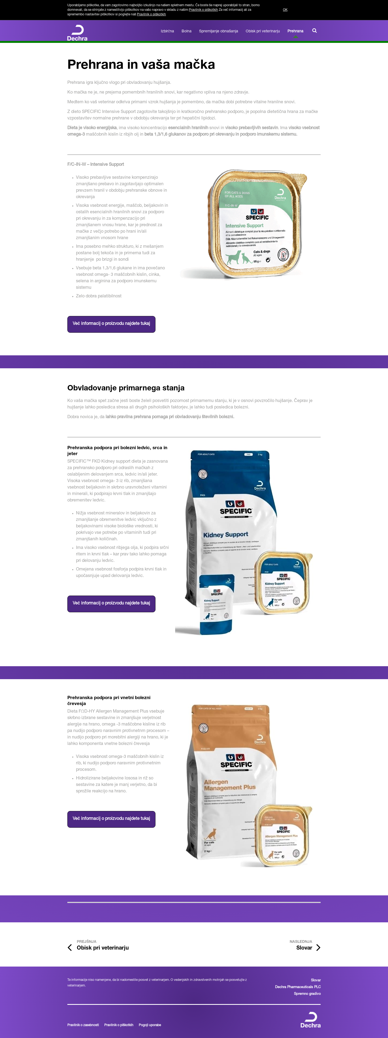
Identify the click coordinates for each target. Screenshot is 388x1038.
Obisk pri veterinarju (263, 31)
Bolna (187, 31)
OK (285, 10)
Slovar (316, 980)
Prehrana (295, 31)
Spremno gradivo (307, 994)
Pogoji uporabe (150, 1025)
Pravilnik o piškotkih (203, 10)
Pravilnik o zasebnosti (83, 1025)
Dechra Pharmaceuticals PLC (298, 987)
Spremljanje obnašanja (218, 31)
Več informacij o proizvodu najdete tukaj (111, 324)
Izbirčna (167, 31)
